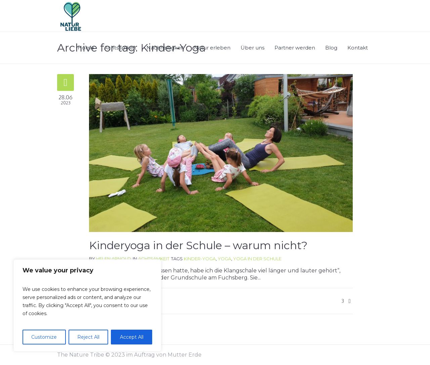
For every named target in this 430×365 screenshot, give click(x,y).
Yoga (224, 258)
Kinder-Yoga (200, 258)
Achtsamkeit (153, 258)
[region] (87, 305)
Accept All (131, 337)
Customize (44, 337)
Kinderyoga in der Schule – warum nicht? (198, 245)
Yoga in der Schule (257, 258)
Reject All (88, 337)
